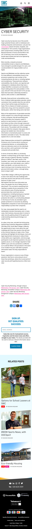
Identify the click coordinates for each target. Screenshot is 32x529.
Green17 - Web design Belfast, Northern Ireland (16, 525)
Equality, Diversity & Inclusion (10, 517)
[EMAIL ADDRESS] (16, 330)
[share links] (20, 305)
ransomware (5, 47)
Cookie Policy (10, 520)
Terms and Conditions (20, 520)
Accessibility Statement (23, 517)
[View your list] (21, 3)
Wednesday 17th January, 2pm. (10, 288)
